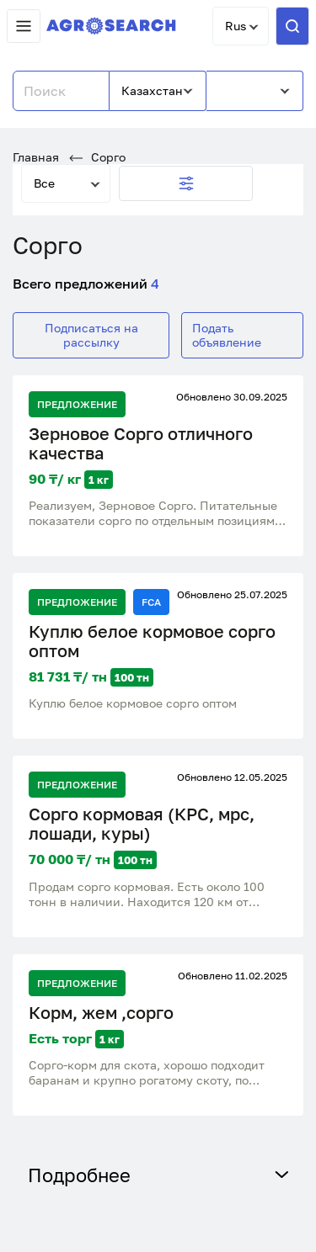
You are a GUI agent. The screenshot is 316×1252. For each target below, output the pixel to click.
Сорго (97, 157)
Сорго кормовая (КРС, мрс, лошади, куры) (141, 823)
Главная (36, 157)
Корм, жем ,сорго (101, 1012)
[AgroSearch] (111, 26)
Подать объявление (226, 334)
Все (44, 183)
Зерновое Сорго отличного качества (141, 443)
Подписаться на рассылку (91, 334)
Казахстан (152, 90)
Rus (235, 26)
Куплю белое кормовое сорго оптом (152, 641)
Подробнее (158, 1175)
